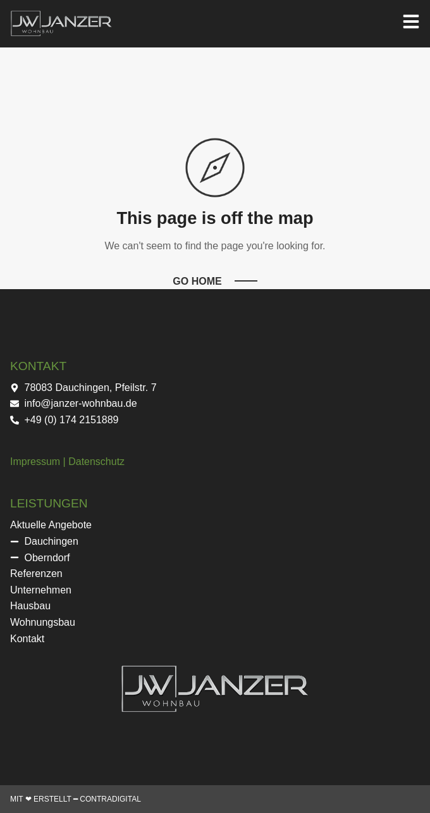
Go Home (197, 281)
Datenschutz (96, 461)
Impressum (35, 461)
